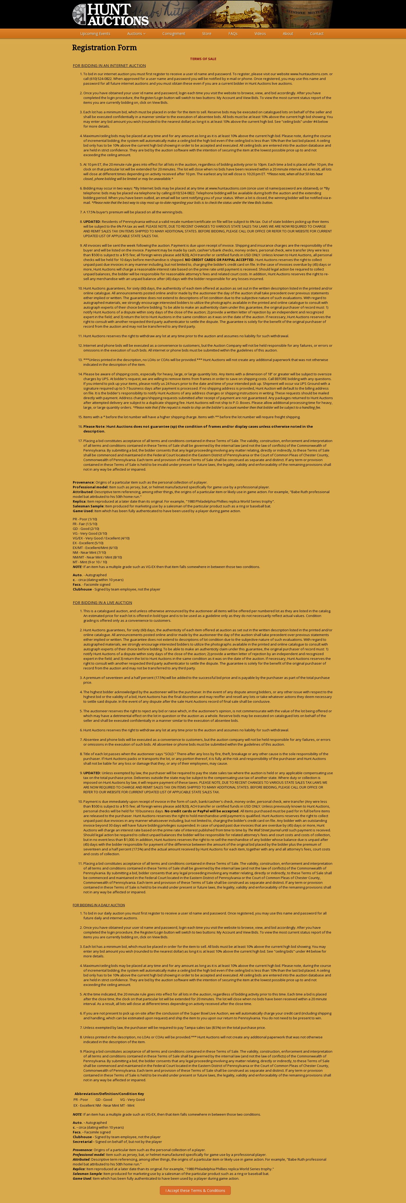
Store (206, 33)
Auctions (136, 33)
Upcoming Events (95, 33)
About (288, 33)
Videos (260, 33)
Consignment (174, 33)
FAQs (233, 33)
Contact (317, 33)
